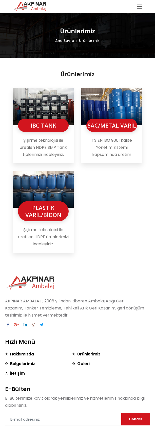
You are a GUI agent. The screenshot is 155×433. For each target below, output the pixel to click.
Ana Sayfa (64, 40)
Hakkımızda (22, 354)
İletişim (17, 373)
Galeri (84, 364)
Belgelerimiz (22, 364)
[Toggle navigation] (139, 7)
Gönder (135, 419)
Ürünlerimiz (89, 354)
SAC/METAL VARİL (112, 125)
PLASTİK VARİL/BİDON (43, 211)
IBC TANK (43, 125)
